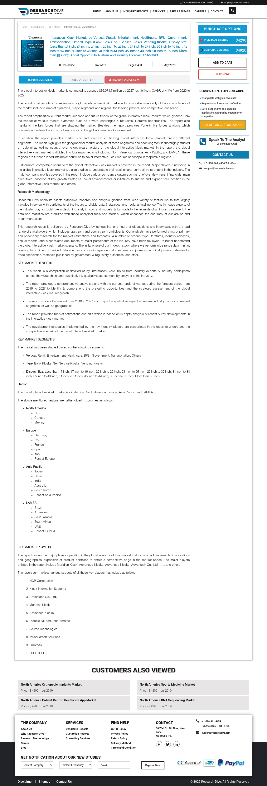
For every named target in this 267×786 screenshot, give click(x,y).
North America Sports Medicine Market (167, 684)
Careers (200, 11)
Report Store (37, 27)
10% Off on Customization (223, 125)
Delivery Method (121, 743)
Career (25, 743)
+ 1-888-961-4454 (192, 2)
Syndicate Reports (77, 728)
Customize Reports (77, 733)
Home (97, 11)
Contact (217, 11)
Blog (23, 747)
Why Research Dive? (33, 733)
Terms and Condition (123, 747)
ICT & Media (54, 27)
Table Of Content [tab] (82, 79)
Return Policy (119, 738)
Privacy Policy (119, 733)
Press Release (180, 11)
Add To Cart (223, 63)
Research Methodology (35, 738)
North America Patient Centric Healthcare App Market (58, 700)
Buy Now (222, 74)
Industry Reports (135, 11)
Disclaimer (25, 781)
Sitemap (44, 781)
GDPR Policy (118, 728)
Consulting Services (78, 738)
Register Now (152, 765)
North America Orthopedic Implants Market (51, 684)
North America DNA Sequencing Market (167, 700)
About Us (111, 11)
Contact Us (64, 781)
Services (159, 11)
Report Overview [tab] (40, 79)
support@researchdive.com (235, 2)
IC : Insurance (66, 65)
